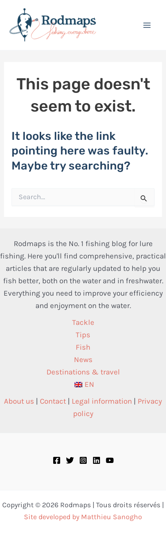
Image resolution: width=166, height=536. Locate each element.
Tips (83, 334)
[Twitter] (70, 460)
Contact (53, 401)
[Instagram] (83, 460)
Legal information (102, 401)
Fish (83, 347)
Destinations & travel (83, 371)
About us (19, 401)
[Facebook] (57, 460)
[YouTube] (110, 460)
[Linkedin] (96, 460)
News (83, 359)
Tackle (83, 322)
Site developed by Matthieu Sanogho (83, 517)
